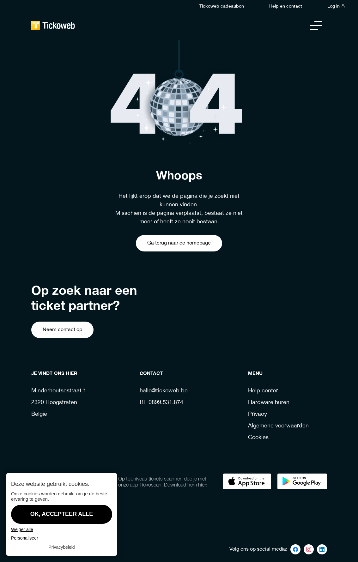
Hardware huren (268, 402)
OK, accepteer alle (61, 514)
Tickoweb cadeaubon (221, 6)
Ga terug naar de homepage (179, 243)
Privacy (257, 414)
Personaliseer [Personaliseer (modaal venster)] (24, 538)
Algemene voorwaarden (278, 426)
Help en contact (285, 6)
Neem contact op (62, 330)
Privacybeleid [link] (61, 547)
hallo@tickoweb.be (164, 391)
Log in (336, 6)
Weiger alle (22, 529)
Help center (263, 391)
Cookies (258, 437)
